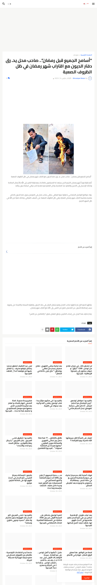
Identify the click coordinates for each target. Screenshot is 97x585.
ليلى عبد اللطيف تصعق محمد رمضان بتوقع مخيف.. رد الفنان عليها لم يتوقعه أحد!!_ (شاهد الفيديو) (19, 370)
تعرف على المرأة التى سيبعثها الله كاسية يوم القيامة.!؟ (79, 439)
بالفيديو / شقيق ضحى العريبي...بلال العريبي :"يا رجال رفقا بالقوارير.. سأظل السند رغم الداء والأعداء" (19, 442)
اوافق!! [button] (86, 577)
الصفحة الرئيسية (86, 55)
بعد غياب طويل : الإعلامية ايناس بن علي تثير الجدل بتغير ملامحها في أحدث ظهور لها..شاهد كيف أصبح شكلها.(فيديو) (79, 520)
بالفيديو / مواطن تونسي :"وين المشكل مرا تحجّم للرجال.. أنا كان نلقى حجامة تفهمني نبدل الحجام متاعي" (80, 404)
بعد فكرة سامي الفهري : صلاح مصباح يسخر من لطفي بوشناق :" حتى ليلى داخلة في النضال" (49, 370)
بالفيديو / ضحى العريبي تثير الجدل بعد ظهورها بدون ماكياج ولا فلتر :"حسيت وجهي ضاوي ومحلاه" (18, 519)
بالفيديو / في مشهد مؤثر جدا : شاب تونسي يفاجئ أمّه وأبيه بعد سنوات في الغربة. (49, 403)
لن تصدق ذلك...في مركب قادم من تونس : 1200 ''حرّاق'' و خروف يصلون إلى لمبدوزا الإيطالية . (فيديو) (79, 370)
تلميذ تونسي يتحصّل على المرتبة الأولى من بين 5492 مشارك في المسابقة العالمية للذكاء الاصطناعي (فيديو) (49, 519)
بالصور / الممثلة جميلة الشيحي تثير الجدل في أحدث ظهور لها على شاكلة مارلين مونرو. (20, 479)
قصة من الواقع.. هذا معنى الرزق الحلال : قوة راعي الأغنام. (79, 553)
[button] (93, 4)
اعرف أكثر (80, 572)
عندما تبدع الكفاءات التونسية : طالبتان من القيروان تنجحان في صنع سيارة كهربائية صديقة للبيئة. (19, 556)
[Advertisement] (48, 28)
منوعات (76, 55)
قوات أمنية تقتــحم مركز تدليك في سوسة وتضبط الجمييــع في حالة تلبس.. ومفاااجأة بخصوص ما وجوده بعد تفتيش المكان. (78, 480)
